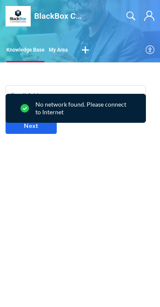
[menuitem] (150, 50)
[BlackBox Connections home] (18, 16)
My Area (58, 50)
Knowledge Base (25, 50)
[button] (85, 50)
